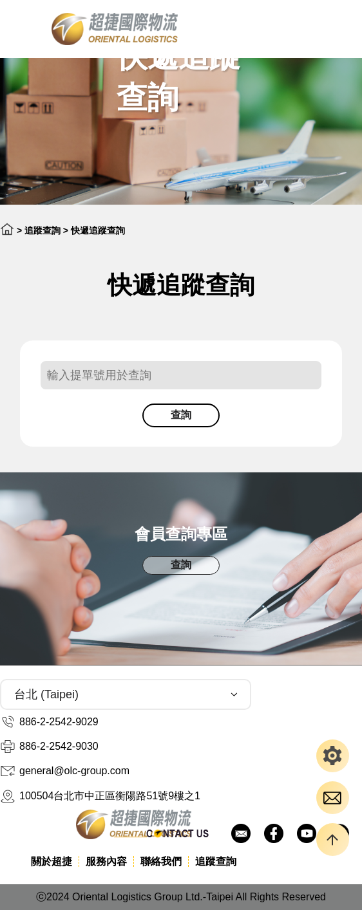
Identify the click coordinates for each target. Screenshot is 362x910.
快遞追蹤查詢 (98, 230)
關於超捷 (51, 861)
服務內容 (106, 861)
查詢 (181, 414)
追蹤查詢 (42, 230)
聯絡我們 (161, 861)
